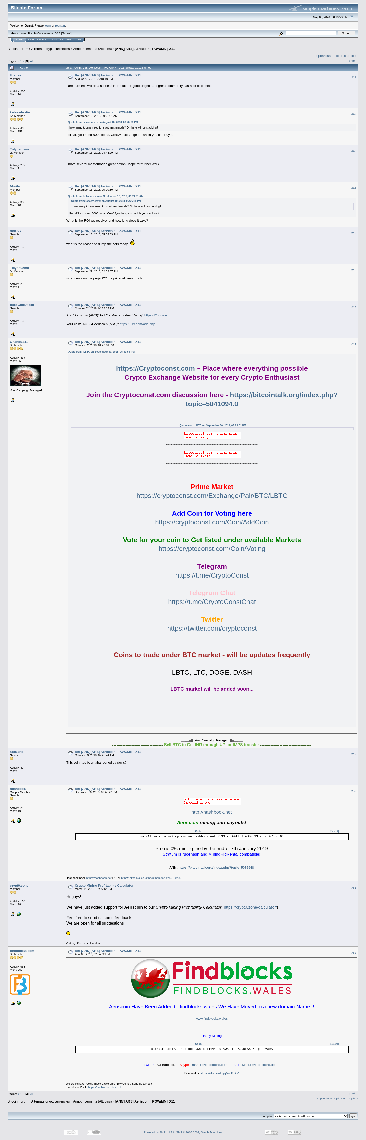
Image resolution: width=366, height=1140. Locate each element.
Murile (15, 186)
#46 (353, 269)
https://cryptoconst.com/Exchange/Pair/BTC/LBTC (211, 495)
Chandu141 (19, 342)
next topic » (348, 56)
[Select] (334, 831)
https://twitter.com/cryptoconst (212, 628)
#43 (353, 151)
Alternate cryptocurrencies (50, 49)
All (31, 61)
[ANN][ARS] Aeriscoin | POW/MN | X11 (145, 49)
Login (53, 39)
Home (19, 39)
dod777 (16, 231)
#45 (353, 232)
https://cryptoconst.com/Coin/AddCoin (212, 522)
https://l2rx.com (155, 315)
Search (42, 39)
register (60, 25)
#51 (353, 887)
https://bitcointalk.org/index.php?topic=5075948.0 (151, 877)
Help (31, 39)
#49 (353, 753)
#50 (353, 790)
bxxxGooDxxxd (22, 305)
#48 (353, 343)
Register (66, 39)
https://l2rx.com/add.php (137, 324)
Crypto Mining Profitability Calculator (104, 885)
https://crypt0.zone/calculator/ (250, 907)
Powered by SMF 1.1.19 (159, 1132)
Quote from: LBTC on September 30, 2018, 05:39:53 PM (101, 351)
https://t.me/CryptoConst (212, 575)
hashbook (18, 789)
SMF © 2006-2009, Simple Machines (199, 1132)
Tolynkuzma (19, 149)
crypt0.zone (19, 885)
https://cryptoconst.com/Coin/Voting (212, 549)
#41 (353, 77)
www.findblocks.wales (212, 1018)
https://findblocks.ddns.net (104, 1087)
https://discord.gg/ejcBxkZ (219, 1073)
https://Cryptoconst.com (155, 368)
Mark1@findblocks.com (259, 1065)
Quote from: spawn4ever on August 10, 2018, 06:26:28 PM (103, 122)
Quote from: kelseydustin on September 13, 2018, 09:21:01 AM (105, 196)
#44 (353, 188)
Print (352, 60)
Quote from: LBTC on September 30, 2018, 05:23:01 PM (212, 425)
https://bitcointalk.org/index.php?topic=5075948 (216, 867)
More (78, 39)
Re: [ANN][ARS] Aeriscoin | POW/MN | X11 (108, 75)
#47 (353, 306)
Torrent (66, 33)
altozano (16, 752)
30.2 (57, 33)
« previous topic (327, 56)
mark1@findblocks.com (210, 1065)
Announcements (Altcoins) (92, 49)
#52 (353, 952)
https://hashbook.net (98, 877)
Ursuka (15, 75)
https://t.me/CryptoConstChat (212, 602)
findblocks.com (22, 951)
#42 (353, 114)
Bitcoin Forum (18, 49)
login (48, 25)
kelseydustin (20, 112)
